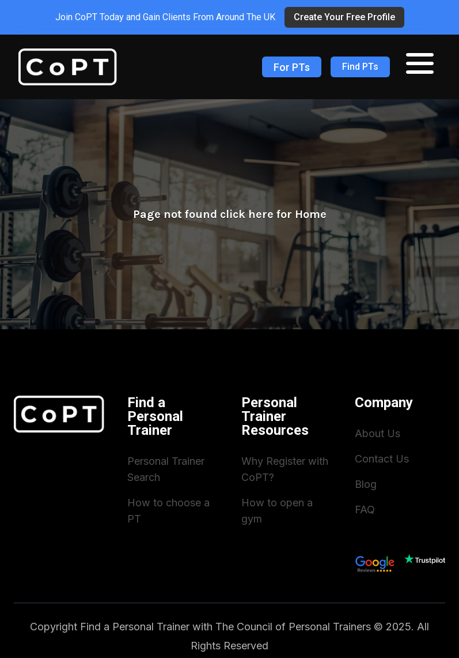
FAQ (365, 509)
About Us (377, 433)
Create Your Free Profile (344, 17)
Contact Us (382, 459)
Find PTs (360, 66)
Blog (366, 484)
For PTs (292, 67)
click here (247, 214)
